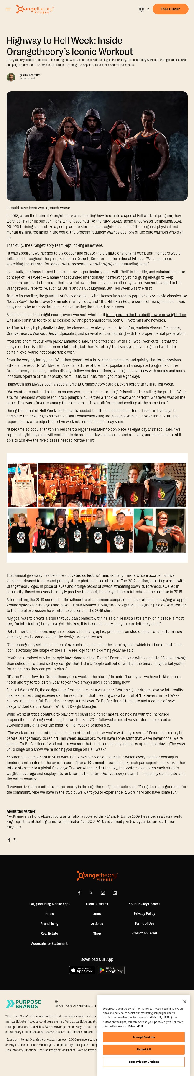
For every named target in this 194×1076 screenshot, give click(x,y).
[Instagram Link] (103, 892)
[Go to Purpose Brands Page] (23, 1004)
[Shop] (97, 933)
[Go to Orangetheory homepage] (35, 9)
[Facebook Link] (79, 892)
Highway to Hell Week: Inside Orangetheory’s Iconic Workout (70, 46)
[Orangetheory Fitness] (97, 876)
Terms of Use (144, 923)
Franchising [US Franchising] (49, 924)
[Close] (185, 1002)
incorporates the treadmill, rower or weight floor (146, 314)
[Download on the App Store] (82, 970)
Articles (97, 924)
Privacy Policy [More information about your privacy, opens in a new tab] (137, 1026)
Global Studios (97, 904)
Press (49, 914)
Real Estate (49, 934)
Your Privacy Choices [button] (144, 904)
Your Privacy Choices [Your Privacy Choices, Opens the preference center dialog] (144, 1061)
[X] (91, 892)
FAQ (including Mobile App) (49, 904)
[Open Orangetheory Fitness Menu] (8, 9)
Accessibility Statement (49, 944)
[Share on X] (15, 839)
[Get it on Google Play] (111, 970)
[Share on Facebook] (9, 839)
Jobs (96, 914)
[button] (144, 9)
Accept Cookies (144, 1037)
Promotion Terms (145, 933)
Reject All (144, 1049)
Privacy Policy (144, 914)
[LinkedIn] (114, 892)
